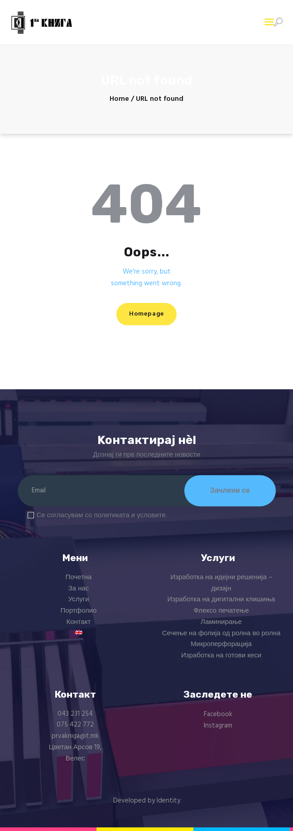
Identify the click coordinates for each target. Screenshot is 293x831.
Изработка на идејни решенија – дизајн (221, 583)
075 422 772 (75, 724)
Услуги (78, 599)
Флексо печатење (221, 610)
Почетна (79, 577)
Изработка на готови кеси (221, 655)
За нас (78, 588)
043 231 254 (75, 713)
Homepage (146, 314)
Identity (168, 800)
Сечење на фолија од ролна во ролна (221, 633)
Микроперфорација (221, 644)
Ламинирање (221, 622)
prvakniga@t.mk (75, 736)
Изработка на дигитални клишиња (221, 599)
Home (119, 99)
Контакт (78, 622)
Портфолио (79, 610)
